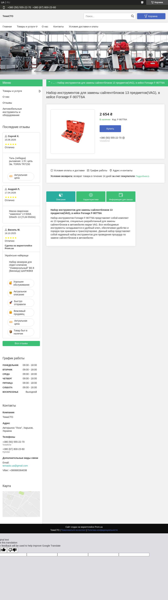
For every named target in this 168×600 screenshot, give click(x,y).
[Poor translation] (12, 550)
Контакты (58, 26)
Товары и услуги (26, 26)
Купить (110, 128)
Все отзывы (21, 343)
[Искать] (132, 16)
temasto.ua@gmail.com (15, 465)
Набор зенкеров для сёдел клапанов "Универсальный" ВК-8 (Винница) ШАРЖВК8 (21, 266)
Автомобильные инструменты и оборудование (12, 112)
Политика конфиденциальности (102, 530)
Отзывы (7, 102)
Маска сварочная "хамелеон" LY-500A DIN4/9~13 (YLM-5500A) (22, 214)
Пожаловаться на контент (73, 530)
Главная (7, 26)
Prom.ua (99, 527)
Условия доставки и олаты (83, 26)
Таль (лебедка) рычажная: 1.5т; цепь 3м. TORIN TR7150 (21, 161)
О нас (45, 26)
